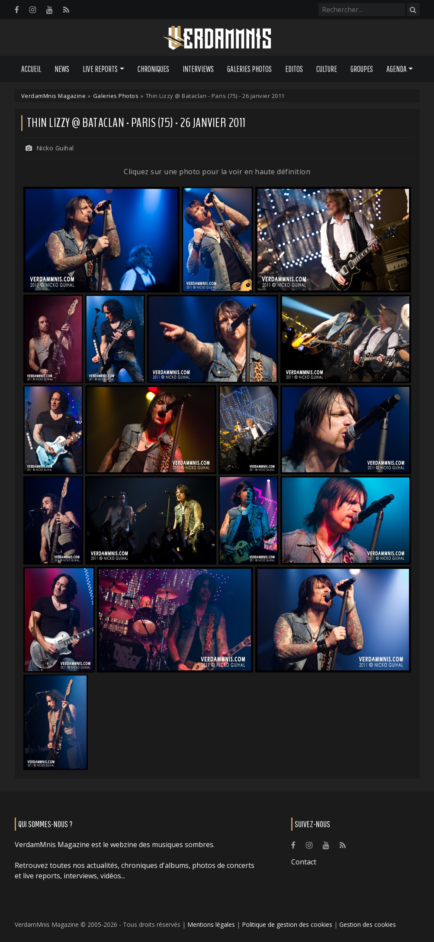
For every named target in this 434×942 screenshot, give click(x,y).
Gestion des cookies (367, 924)
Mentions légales (211, 924)
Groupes (361, 69)
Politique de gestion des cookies (287, 924)
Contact (303, 862)
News (62, 69)
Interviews (198, 69)
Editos (294, 69)
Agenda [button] (396, 69)
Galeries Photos (249, 69)
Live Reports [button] (100, 69)
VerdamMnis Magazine (53, 96)
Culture (326, 69)
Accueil (31, 69)
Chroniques (153, 69)
